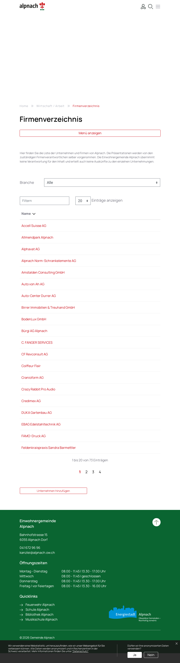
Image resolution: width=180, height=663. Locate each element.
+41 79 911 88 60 (90, 394)
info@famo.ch (116, 441)
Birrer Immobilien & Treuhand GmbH (48, 312)
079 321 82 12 (88, 417)
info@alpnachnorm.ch (123, 260)
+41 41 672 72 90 (90, 289)
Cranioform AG (32, 382)
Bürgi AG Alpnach (34, 335)
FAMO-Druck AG (33, 441)
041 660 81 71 (87, 347)
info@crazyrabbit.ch (121, 394)
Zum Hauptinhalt (156, 532)
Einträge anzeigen (99, 201)
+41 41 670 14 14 (89, 300)
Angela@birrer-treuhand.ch (127, 312)
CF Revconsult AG (34, 359)
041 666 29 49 (88, 406)
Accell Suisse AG (33, 225)
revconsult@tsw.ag (120, 359)
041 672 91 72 (88, 441)
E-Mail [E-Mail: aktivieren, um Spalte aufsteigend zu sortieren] (111, 213)
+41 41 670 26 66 (90, 312)
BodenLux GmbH (33, 324)
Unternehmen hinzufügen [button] (53, 501)
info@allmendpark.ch (122, 237)
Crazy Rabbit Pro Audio (38, 394)
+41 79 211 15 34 (89, 277)
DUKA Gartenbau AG (36, 417)
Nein (151, 655)
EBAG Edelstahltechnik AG (40, 429)
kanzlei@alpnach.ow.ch (37, 562)
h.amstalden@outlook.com (126, 277)
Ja (134, 655)
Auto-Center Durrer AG (38, 300)
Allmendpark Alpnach (37, 237)
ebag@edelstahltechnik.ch (126, 429)
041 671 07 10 (87, 429)
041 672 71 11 (87, 335)
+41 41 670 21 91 (89, 225)
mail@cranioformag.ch (123, 382)
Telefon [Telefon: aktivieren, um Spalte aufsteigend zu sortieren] (84, 213)
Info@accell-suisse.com (124, 225)
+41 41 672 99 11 (89, 260)
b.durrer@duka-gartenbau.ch (128, 417)
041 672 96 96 (30, 557)
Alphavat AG (30, 249)
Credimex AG (31, 406)
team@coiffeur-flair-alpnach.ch (130, 370)
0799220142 (87, 452)
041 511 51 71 (87, 359)
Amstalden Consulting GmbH (43, 277)
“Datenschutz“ (80, 651)
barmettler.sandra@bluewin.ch (129, 452)
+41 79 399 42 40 (90, 324)
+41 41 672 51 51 (89, 237)
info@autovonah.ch (121, 289)
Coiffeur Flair (31, 370)
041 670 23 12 (88, 382)
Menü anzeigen (90, 133)
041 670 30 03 (88, 370)
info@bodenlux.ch (120, 324)
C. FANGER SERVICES (37, 347)
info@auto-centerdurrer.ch (126, 300)
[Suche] (149, 6)
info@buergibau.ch (120, 335)
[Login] (142, 6)
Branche (27, 182)
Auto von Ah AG (32, 289)
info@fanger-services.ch (125, 347)
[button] (157, 6)
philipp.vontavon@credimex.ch (129, 406)
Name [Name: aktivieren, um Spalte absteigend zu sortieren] (26, 213)
